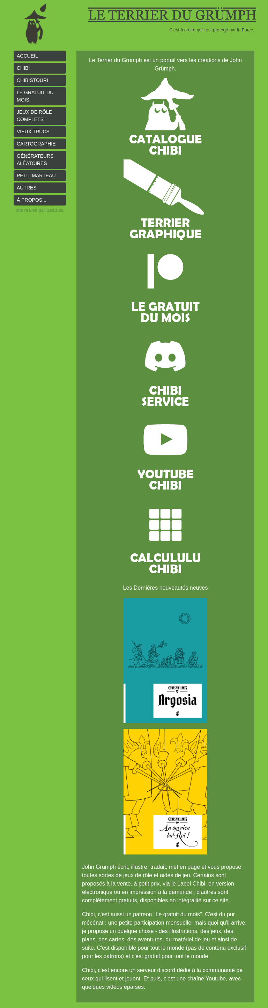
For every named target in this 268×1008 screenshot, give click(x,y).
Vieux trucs (33, 131)
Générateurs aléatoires (35, 159)
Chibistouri (32, 80)
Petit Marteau (36, 175)
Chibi (23, 68)
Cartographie (36, 144)
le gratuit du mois (35, 96)
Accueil (27, 56)
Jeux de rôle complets (34, 115)
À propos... (31, 200)
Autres (27, 188)
